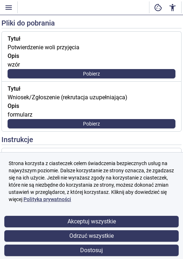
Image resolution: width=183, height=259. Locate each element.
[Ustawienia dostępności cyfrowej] (158, 7)
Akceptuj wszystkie (91, 221)
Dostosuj (91, 250)
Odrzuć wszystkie (91, 235)
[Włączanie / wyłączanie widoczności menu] (8, 7)
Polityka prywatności (47, 199)
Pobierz (91, 74)
